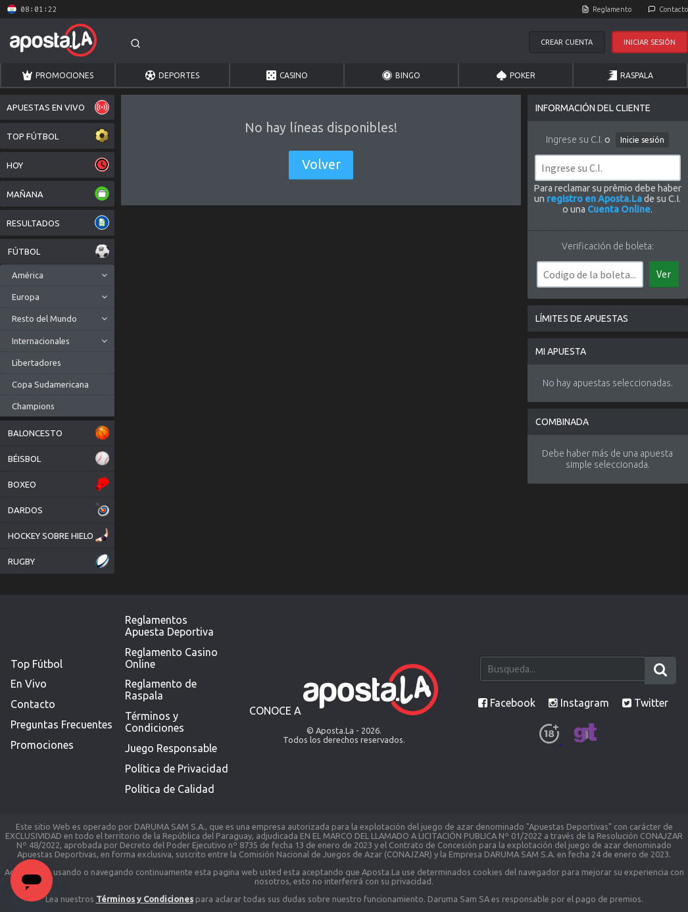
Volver (321, 164)
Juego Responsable (171, 748)
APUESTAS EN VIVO (58, 107)
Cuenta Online (619, 209)
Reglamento (612, 9)
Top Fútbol (36, 664)
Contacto (673, 9)
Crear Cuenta (567, 42)
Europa (25, 296)
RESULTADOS (58, 222)
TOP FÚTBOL (58, 135)
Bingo (401, 75)
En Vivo (29, 684)
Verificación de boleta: (608, 246)
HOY (58, 164)
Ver (663, 273)
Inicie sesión (642, 140)
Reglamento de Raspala (161, 689)
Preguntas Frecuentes (61, 724)
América (27, 275)
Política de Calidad (169, 789)
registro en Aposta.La (594, 198)
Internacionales (41, 340)
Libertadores (36, 362)
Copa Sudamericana (50, 384)
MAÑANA (58, 193)
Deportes (172, 75)
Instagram (579, 703)
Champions (33, 406)
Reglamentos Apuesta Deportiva (169, 626)
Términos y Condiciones (154, 722)
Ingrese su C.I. (574, 139)
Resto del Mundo (44, 318)
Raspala (630, 75)
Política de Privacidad (176, 768)
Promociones (57, 75)
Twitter (645, 703)
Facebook (506, 703)
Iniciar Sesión (650, 42)
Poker (516, 75)
